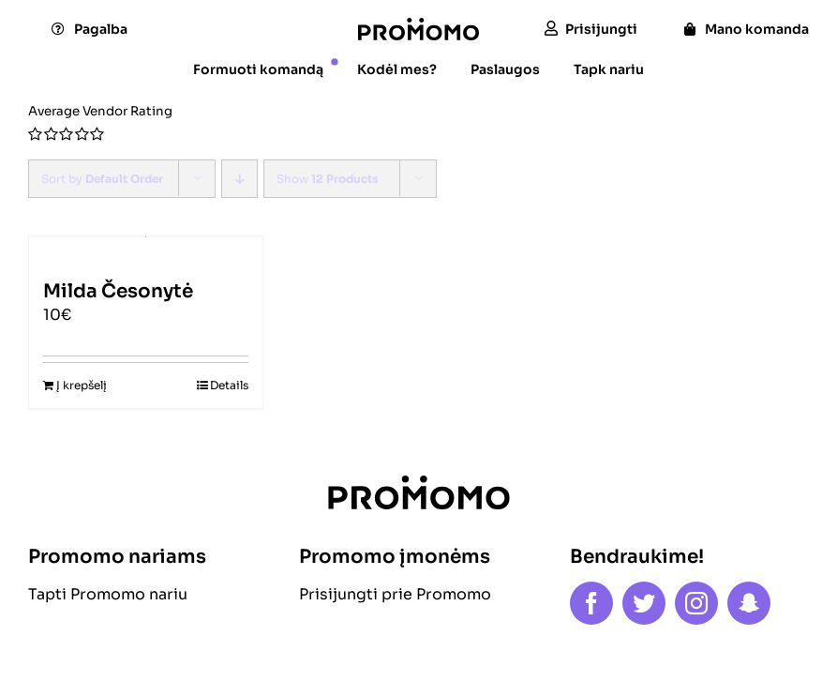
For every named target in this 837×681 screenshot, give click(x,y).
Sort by (102, 179)
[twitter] (643, 603)
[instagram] (696, 603)
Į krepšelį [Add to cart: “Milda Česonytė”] (81, 385)
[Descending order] (239, 178)
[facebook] (591, 603)
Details (229, 385)
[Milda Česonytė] (145, 249)
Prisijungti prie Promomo (395, 594)
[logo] (418, 25)
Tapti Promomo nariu (107, 594)
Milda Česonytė (118, 291)
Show (328, 179)
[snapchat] (748, 603)
